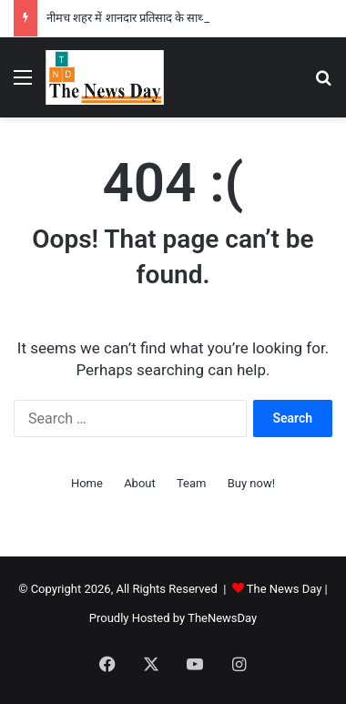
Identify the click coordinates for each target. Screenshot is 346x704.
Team (192, 483)
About (140, 483)
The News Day (284, 589)
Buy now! (251, 483)
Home (87, 483)
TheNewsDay (222, 618)
